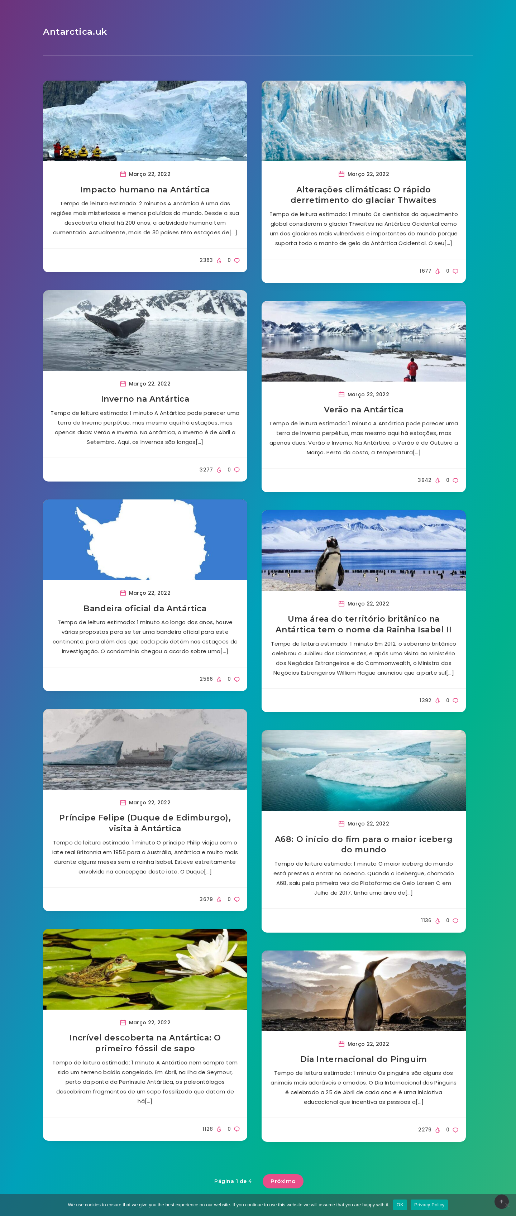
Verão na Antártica (364, 410)
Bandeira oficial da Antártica (144, 608)
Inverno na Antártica (145, 399)
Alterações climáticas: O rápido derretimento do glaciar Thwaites (364, 195)
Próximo (283, 1181)
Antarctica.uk (75, 32)
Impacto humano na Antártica (145, 190)
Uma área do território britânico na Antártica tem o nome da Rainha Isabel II (364, 624)
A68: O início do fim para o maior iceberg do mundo (364, 844)
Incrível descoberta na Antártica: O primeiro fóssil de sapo (145, 1043)
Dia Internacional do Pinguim (363, 1059)
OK (400, 1204)
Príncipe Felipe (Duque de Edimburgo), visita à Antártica (145, 823)
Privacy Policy (429, 1204)
